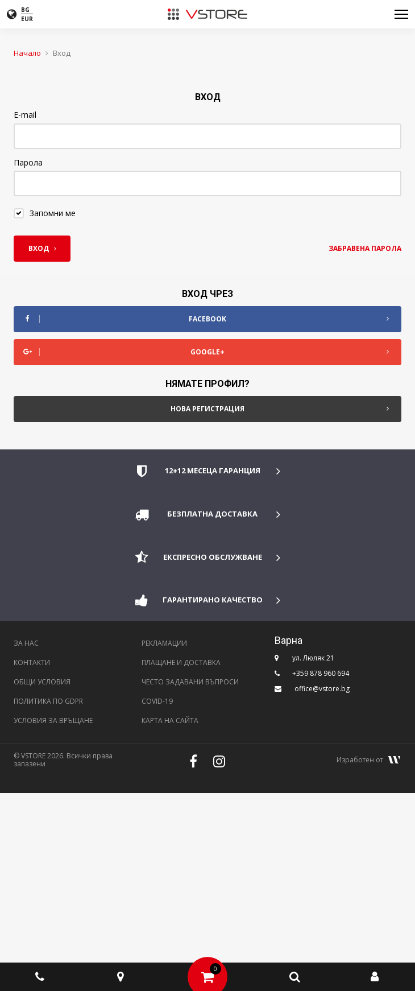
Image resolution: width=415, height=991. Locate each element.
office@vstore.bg (322, 688)
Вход (42, 248)
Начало (27, 53)
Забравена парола (365, 248)
